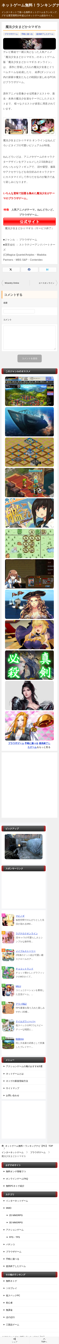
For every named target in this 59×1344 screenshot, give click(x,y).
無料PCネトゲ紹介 (15, 1186)
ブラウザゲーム (11, 34)
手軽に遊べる (27, 34)
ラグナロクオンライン (27, 933)
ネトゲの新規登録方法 (17, 1081)
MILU (18, 986)
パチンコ (10, 1244)
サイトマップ (12, 1088)
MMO (8, 1208)
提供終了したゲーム (44, 34)
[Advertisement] (29, 785)
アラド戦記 (21, 1004)
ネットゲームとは (15, 1073)
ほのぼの (10, 1317)
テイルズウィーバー (26, 1021)
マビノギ (20, 916)
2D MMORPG (16, 1215)
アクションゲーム (15, 1229)
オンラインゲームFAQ (17, 1178)
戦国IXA (20, 1039)
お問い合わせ (12, 1095)
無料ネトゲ (11, 1281)
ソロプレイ (11, 1288)
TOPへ (44, 1340)
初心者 (9, 1302)
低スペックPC (13, 1295)
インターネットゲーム (17, 1200)
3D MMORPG (16, 1222)
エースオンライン (46, 283)
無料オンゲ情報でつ (16, 1171)
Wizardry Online (12, 283)
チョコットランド (24, 968)
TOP (29, 1146)
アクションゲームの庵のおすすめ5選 (24, 1066)
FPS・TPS (14, 1237)
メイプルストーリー (26, 951)
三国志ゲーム (12, 1324)
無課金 (9, 1310)
